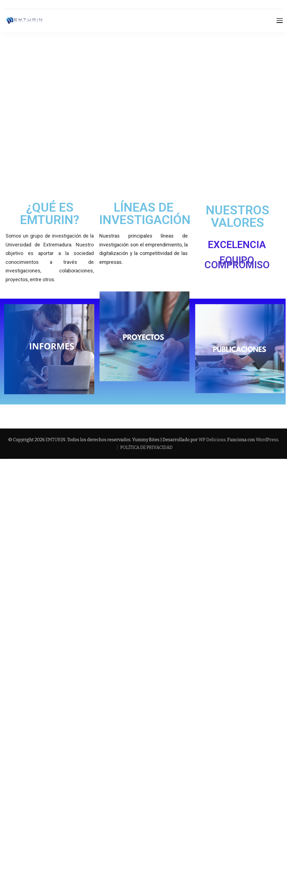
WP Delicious (212, 439)
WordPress (267, 439)
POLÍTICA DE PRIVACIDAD (146, 447)
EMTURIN (56, 439)
